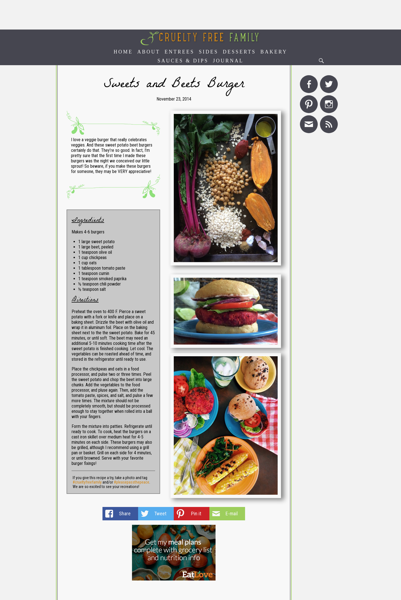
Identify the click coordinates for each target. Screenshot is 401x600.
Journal (228, 61)
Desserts (239, 52)
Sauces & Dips (182, 61)
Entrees (179, 52)
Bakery (273, 52)
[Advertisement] (200, 14)
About (148, 52)
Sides (208, 52)
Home (123, 52)
